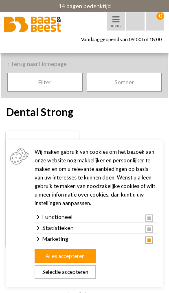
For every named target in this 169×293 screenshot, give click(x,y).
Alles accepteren (65, 256)
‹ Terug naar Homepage (37, 63)
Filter (44, 82)
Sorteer (124, 82)
